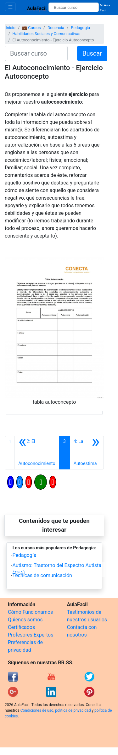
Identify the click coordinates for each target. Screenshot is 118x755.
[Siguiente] (87, 452)
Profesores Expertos (30, 635)
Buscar (92, 53)
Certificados (21, 627)
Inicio (10, 27)
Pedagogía (80, 27)
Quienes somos (25, 620)
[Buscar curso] (73, 7)
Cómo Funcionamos (30, 612)
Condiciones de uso (36, 710)
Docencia (56, 27)
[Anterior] (36, 452)
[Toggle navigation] (10, 7)
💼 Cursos (31, 27)
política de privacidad (73, 710)
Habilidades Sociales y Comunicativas (46, 33)
